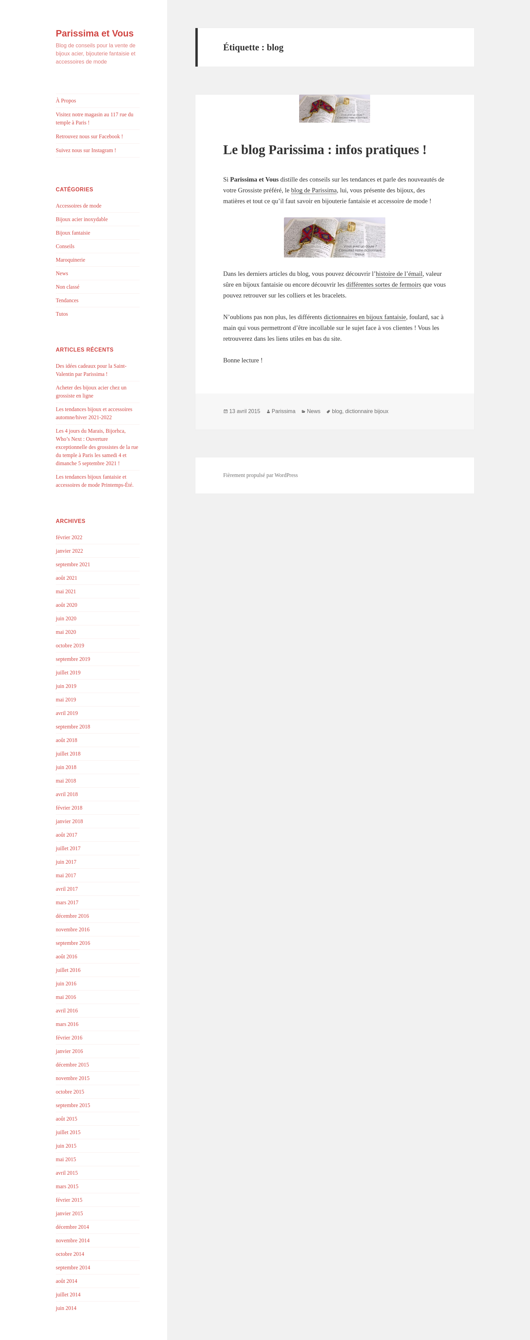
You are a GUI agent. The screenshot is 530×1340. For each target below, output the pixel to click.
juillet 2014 (68, 1294)
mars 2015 (67, 1186)
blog (337, 411)
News (62, 273)
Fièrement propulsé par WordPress (260, 475)
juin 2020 (66, 618)
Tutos (62, 314)
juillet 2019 (68, 672)
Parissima (283, 411)
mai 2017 (66, 875)
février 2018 (69, 808)
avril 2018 (67, 794)
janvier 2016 (69, 1051)
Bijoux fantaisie (73, 233)
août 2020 (66, 605)
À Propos (66, 100)
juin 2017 (66, 862)
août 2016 (66, 956)
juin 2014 (66, 1308)
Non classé (67, 287)
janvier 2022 (69, 551)
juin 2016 (66, 983)
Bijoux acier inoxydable (82, 219)
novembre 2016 (73, 929)
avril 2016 (67, 1010)
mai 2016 (66, 997)
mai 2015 (66, 1159)
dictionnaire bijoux (366, 411)
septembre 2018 (73, 726)
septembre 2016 (73, 943)
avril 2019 (67, 713)
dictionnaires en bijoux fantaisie (365, 316)
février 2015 (69, 1200)
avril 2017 (67, 889)
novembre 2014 (73, 1240)
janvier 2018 (69, 821)
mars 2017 (67, 902)
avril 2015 (67, 1173)
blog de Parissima (314, 190)
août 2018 (66, 740)
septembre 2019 (73, 659)
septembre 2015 (73, 1105)
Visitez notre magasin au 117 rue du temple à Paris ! (95, 118)
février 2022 (69, 537)
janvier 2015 (69, 1213)
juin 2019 (66, 686)
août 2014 (66, 1281)
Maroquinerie (70, 260)
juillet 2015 (68, 1132)
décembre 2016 (72, 916)
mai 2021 (66, 591)
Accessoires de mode (78, 206)
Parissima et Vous (95, 33)
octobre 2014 (70, 1254)
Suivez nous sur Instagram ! (86, 150)
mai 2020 (66, 632)
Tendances (67, 300)
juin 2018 (66, 767)
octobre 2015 (70, 1092)
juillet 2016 (68, 970)
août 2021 (66, 578)
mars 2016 (67, 1024)
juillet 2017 (68, 848)
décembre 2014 (72, 1227)
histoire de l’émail (399, 273)
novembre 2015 (73, 1078)
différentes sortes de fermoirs (383, 284)
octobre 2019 (70, 645)
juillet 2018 (68, 754)
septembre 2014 (73, 1267)
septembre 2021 (73, 564)
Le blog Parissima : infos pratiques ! (325, 149)
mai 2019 (66, 699)
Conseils (65, 246)
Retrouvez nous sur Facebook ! (89, 136)
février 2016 (69, 1037)
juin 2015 (66, 1146)
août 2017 (66, 835)
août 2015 (66, 1119)
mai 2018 (66, 781)
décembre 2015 (72, 1065)
